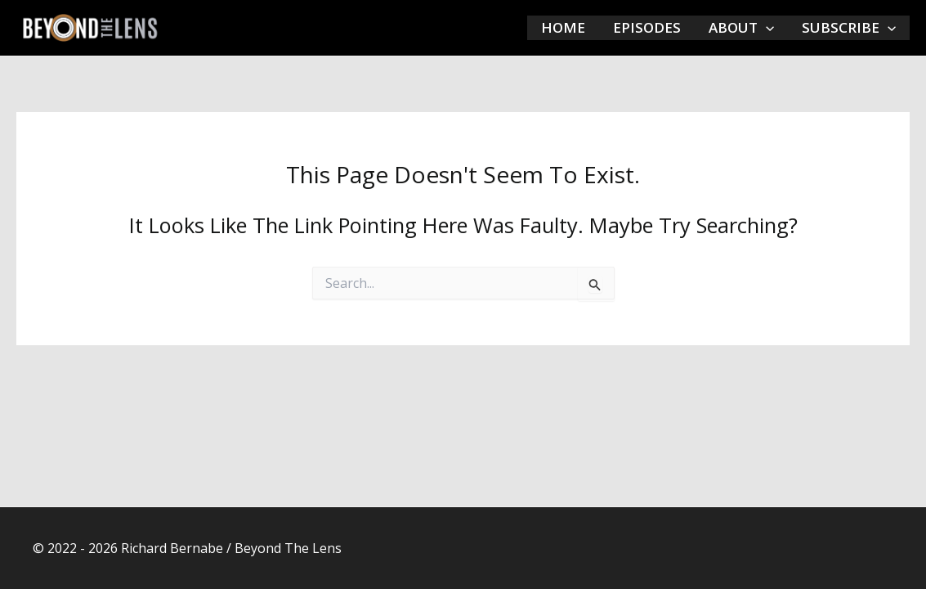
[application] (766, 28)
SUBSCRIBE (849, 28)
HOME (563, 27)
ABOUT (741, 28)
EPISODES (647, 27)
